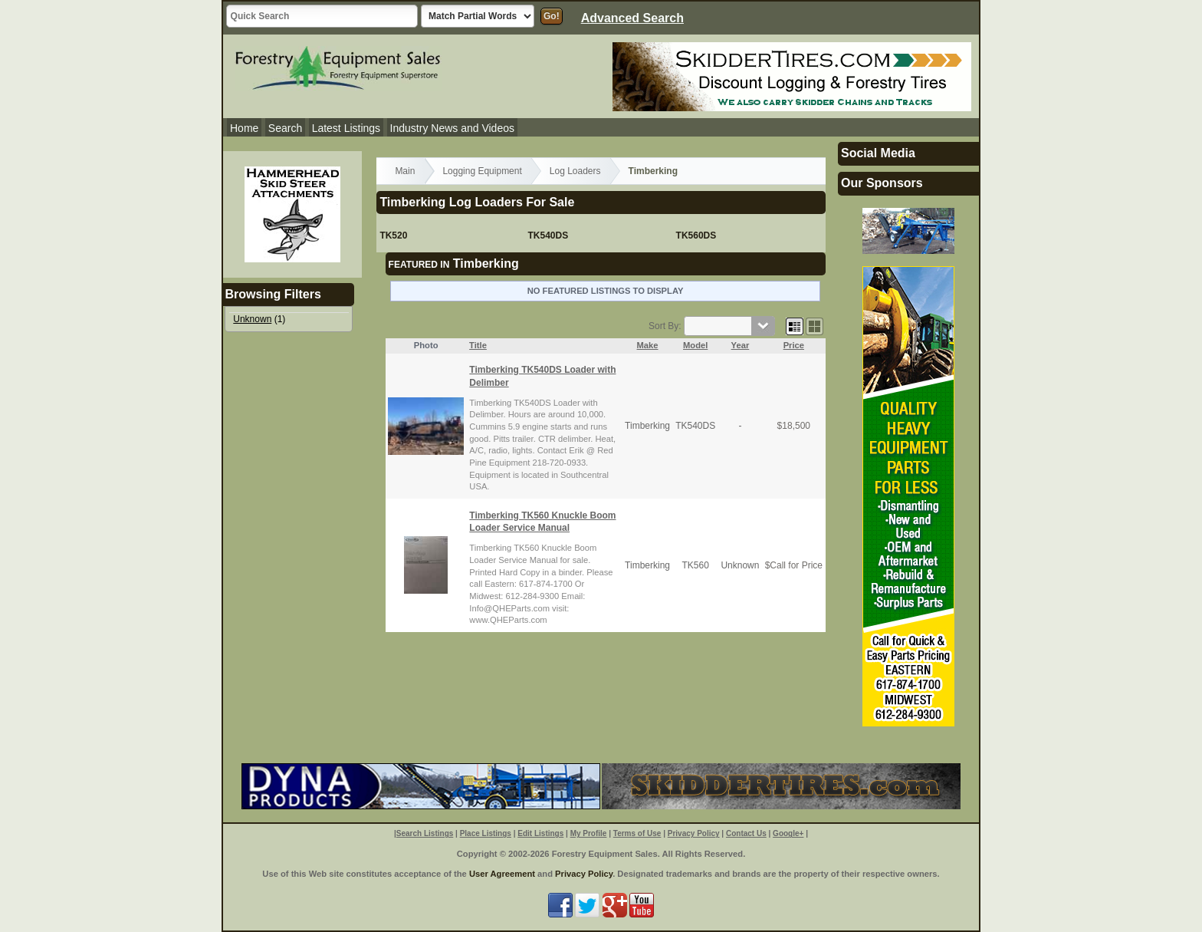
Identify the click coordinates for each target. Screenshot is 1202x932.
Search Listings (424, 833)
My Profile (588, 833)
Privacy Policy (694, 833)
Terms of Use (637, 833)
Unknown (252, 319)
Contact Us (746, 833)
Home (244, 128)
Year (740, 345)
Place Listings (485, 833)
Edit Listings (540, 833)
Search (285, 128)
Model (695, 345)
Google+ (788, 833)
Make (647, 345)
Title (478, 345)
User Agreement (502, 873)
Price (793, 345)
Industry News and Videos (452, 128)
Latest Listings (346, 128)
